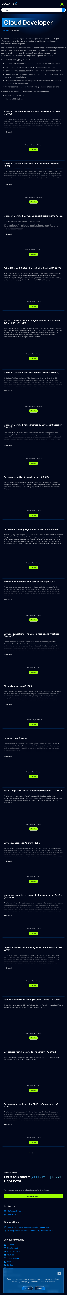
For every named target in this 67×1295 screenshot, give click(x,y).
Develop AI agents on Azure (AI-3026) (22, 842)
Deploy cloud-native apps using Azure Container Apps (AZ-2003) (33, 948)
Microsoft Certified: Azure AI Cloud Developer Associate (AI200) (31, 164)
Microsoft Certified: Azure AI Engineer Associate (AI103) (31, 372)
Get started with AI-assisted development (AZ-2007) (30, 1051)
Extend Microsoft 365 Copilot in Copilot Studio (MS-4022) (32, 268)
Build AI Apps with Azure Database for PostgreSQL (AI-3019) (33, 790)
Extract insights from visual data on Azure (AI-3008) (30, 581)
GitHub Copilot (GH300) (16, 738)
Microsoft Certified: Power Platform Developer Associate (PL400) (32, 112)
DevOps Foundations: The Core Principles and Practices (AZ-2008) (31, 635)
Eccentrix (5, 30)
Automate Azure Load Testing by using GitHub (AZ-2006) (32, 999)
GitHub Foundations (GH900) (18, 686)
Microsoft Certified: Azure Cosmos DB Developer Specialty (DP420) (33, 426)
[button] (8, 132)
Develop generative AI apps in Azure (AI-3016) (26, 477)
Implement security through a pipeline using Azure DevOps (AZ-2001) (33, 896)
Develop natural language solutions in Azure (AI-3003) (31, 529)
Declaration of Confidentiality (32, 1291)
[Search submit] (63, 10)
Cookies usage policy (13, 1291)
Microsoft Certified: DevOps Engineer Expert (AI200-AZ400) (33, 215)
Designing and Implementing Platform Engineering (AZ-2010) (31, 1105)
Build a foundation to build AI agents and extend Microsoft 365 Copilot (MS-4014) (32, 321)
